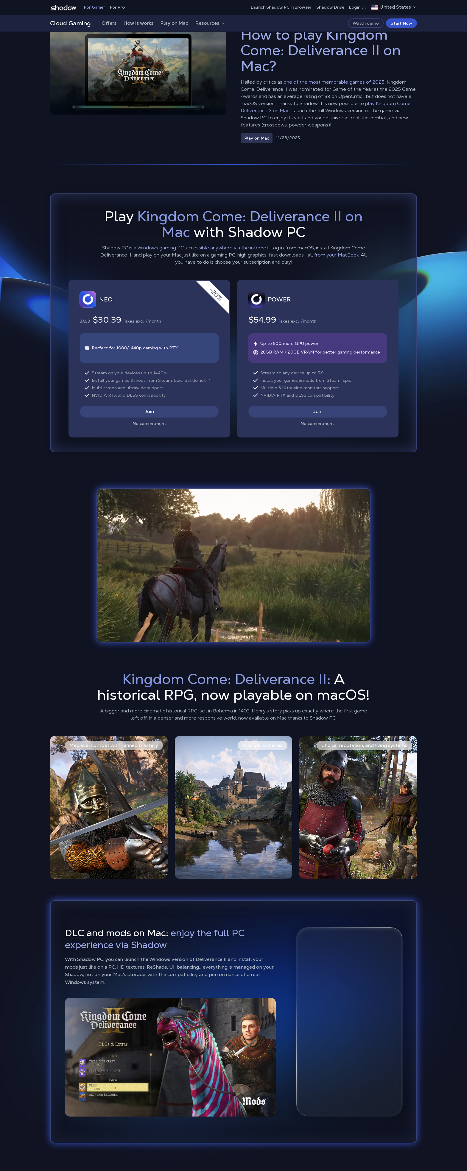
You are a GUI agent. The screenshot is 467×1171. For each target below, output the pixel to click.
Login (357, 7)
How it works (138, 23)
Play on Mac (174, 23)
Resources (210, 23)
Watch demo (366, 23)
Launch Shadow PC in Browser (281, 7)
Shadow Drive (330, 7)
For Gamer (94, 7)
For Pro (117, 7)
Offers (109, 23)
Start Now (401, 23)
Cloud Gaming (70, 23)
